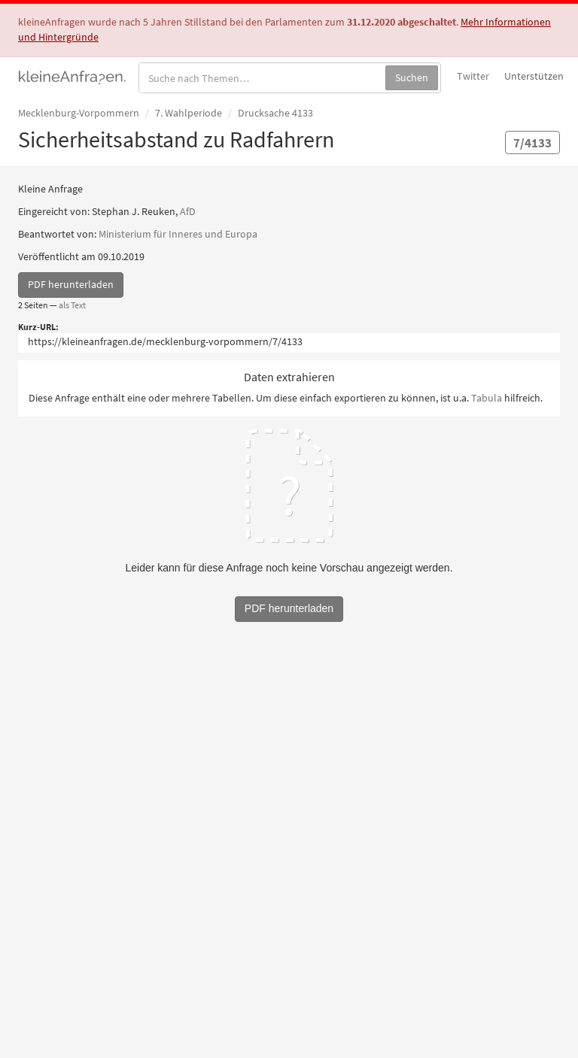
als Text (72, 305)
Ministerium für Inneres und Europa (178, 234)
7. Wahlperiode (188, 113)
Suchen (411, 77)
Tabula (486, 398)
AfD (188, 211)
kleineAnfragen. (72, 76)
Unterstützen (534, 76)
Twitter (473, 76)
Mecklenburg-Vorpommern (78, 113)
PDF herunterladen (71, 284)
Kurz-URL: (38, 326)
